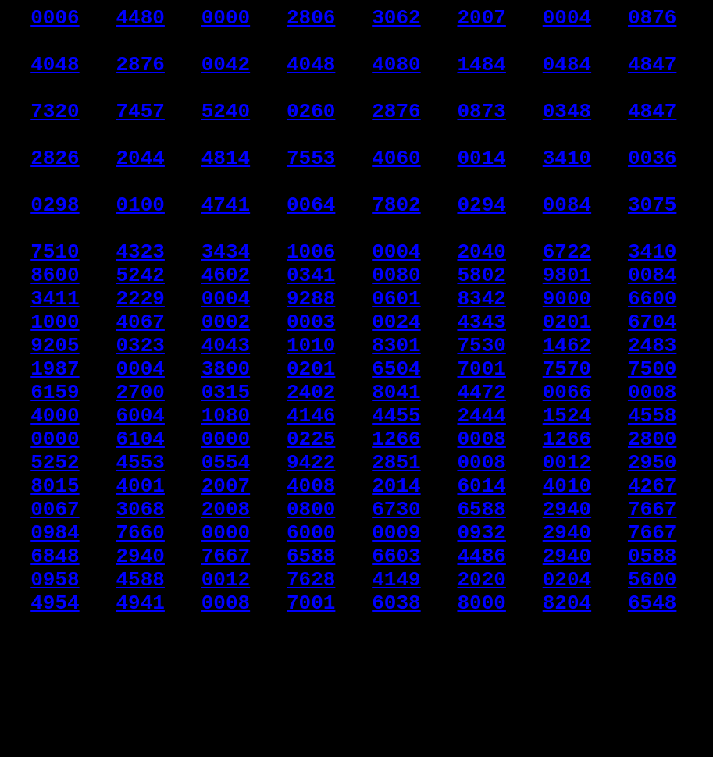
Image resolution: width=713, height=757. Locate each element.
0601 (396, 357)
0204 (567, 695)
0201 (567, 385)
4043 (225, 414)
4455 (396, 498)
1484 (481, 76)
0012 (567, 554)
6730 (396, 610)
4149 (396, 695)
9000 (567, 357)
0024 (396, 385)
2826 (54, 189)
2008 (225, 610)
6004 (140, 498)
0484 (567, 76)
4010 (567, 582)
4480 (140, 20)
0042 (225, 76)
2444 (481, 498)
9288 (311, 357)
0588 (652, 666)
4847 (652, 76)
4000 (54, 498)
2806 (311, 20)
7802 (396, 245)
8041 (396, 470)
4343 (481, 385)
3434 (225, 301)
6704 (652, 385)
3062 (396, 20)
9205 (54, 414)
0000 (225, 20)
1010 (311, 414)
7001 (481, 442)
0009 (396, 638)
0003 (311, 385)
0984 (54, 638)
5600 (652, 695)
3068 (140, 610)
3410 (567, 189)
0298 (54, 245)
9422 (311, 554)
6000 (311, 638)
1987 (54, 442)
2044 (140, 189)
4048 (54, 76)
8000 (481, 723)
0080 (396, 329)
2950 (652, 554)
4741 (225, 245)
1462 (567, 414)
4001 (140, 582)
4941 (140, 723)
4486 (481, 666)
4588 (140, 695)
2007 (481, 20)
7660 (140, 638)
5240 (225, 133)
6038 (396, 723)
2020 (481, 695)
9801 (567, 329)
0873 (481, 133)
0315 (225, 470)
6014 (481, 582)
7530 (481, 414)
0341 (311, 329)
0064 (311, 245)
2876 (140, 76)
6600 (652, 357)
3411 (54, 357)
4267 (652, 582)
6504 (396, 442)
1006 (311, 301)
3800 (225, 442)
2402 (311, 470)
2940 (567, 610)
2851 (396, 554)
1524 (567, 498)
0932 (481, 638)
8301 (396, 414)
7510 (54, 301)
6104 (140, 526)
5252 (54, 554)
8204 (567, 723)
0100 (140, 245)
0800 (311, 610)
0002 (225, 385)
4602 (225, 329)
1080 (225, 498)
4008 (311, 582)
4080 (396, 76)
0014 (481, 189)
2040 (481, 301)
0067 (54, 610)
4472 (481, 470)
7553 (311, 189)
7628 (311, 695)
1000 (54, 385)
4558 (652, 498)
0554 (225, 554)
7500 (652, 442)
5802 (481, 329)
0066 (567, 470)
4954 (54, 723)
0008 (652, 470)
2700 (140, 470)
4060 (396, 189)
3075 (652, 245)
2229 (140, 357)
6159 (54, 470)
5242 (140, 329)
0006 (54, 20)
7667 (652, 610)
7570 (567, 442)
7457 (140, 133)
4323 (140, 301)
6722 (567, 301)
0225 (311, 526)
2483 (652, 414)
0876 (652, 20)
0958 (54, 695)
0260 (311, 133)
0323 (140, 414)
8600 (54, 329)
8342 (481, 357)
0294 (481, 245)
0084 (567, 245)
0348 (567, 133)
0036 (652, 189)
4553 (140, 554)
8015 (54, 582)
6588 (481, 610)
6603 (396, 666)
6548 (652, 723)
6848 (54, 666)
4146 (311, 498)
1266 (396, 526)
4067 (140, 385)
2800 (652, 526)
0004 (567, 20)
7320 (54, 133)
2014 (396, 582)
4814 (225, 189)
